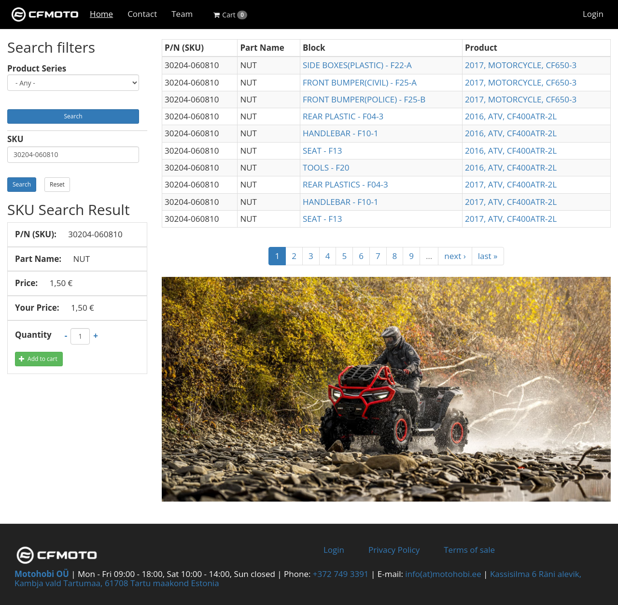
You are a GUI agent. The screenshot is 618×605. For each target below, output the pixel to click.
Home (101, 13)
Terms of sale (469, 549)
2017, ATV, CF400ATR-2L (511, 184)
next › (454, 255)
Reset (57, 184)
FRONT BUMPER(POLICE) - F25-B (364, 99)
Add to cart (38, 359)
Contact (142, 13)
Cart (230, 14)
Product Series (36, 68)
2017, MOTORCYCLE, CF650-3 (520, 65)
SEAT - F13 (322, 150)
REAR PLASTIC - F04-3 (343, 116)
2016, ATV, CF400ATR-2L (511, 116)
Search (73, 116)
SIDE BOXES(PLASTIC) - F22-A (357, 65)
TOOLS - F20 (326, 167)
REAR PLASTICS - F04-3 (345, 184)
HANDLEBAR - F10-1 (341, 133)
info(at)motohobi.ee (443, 573)
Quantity (33, 335)
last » (488, 255)
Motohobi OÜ (41, 573)
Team (182, 13)
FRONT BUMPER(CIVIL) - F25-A (360, 82)
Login (593, 13)
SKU (15, 139)
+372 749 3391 (341, 573)
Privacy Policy (394, 549)
